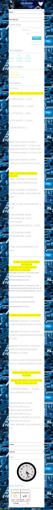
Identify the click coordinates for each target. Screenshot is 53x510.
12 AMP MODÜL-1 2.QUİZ (21, 106)
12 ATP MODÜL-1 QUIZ (20, 113)
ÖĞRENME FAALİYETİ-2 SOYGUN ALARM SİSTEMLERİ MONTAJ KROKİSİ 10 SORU (26, 335)
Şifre (28, 34)
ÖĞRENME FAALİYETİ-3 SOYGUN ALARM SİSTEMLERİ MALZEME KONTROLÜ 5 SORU (24, 349)
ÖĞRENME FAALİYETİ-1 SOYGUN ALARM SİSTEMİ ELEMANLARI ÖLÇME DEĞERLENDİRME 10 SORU (24, 276)
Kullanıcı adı (26, 30)
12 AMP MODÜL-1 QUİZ (20, 99)
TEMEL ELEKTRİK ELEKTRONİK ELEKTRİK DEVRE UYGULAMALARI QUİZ (25, 193)
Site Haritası (13, 88)
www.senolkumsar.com (6, 508)
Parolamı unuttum (37, 42)
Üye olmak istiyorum (36, 44)
